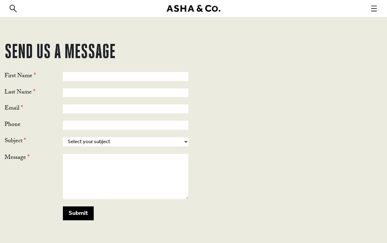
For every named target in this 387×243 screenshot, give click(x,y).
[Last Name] (125, 92)
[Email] (125, 108)
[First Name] (125, 76)
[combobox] (125, 141)
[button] (78, 213)
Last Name (20, 92)
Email (14, 108)
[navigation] (374, 8)
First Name (20, 76)
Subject (15, 141)
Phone (13, 125)
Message (17, 158)
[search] (13, 8)
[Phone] (125, 125)
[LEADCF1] (125, 176)
